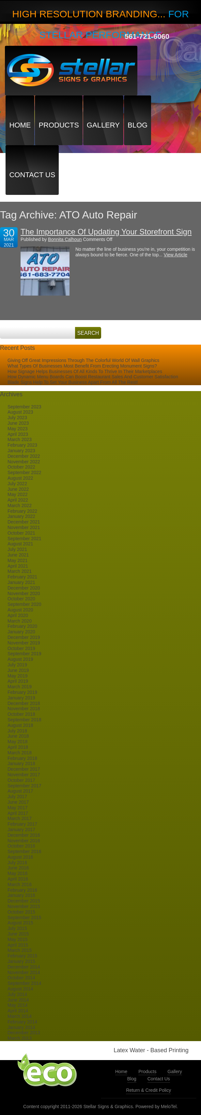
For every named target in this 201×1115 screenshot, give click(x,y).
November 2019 (24, 642)
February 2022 (22, 511)
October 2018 (21, 714)
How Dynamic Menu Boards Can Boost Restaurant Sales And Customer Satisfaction (93, 376)
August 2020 (20, 609)
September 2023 (24, 406)
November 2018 (24, 708)
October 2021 (21, 533)
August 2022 (20, 478)
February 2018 (22, 758)
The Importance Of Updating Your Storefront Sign (106, 231)
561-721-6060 (147, 36)
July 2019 (17, 664)
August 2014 (20, 988)
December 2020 (24, 588)
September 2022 (24, 472)
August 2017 (20, 791)
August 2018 (20, 725)
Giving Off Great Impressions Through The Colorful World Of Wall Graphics (83, 360)
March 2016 (20, 884)
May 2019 (17, 675)
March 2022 (20, 505)
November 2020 (24, 593)
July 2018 (17, 730)
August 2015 (20, 922)
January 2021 (21, 582)
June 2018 (18, 736)
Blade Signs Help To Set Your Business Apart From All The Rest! (73, 382)
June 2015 (18, 933)
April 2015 (18, 945)
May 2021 (17, 560)
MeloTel (169, 1106)
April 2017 (18, 813)
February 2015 (22, 955)
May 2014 (17, 1005)
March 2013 (20, 1038)
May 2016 (17, 873)
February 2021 (22, 576)
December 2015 (24, 900)
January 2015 (21, 961)
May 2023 (17, 428)
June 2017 (18, 802)
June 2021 (18, 555)
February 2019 (22, 692)
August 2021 (20, 543)
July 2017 (17, 796)
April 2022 (18, 500)
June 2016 (18, 867)
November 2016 (24, 840)
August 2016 (20, 857)
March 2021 (20, 571)
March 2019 (20, 686)
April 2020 (18, 615)
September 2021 (24, 538)
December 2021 (24, 521)
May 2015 (17, 939)
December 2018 (24, 703)
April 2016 (18, 879)
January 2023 (21, 450)
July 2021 (17, 549)
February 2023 (22, 445)
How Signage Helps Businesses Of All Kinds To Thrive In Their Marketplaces (85, 371)
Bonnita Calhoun (65, 239)
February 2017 (22, 824)
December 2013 (24, 1032)
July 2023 (17, 417)
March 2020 (20, 621)
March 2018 (20, 752)
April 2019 (18, 681)
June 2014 (18, 1000)
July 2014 (17, 994)
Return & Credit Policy (148, 1090)
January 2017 (21, 829)
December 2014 (24, 966)
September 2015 (24, 917)
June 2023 (18, 423)
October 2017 (21, 780)
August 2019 (20, 659)
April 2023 (18, 434)
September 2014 (24, 983)
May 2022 (17, 494)
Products (59, 125)
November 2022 (24, 461)
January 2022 (21, 516)
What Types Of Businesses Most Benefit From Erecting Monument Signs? (82, 366)
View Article (175, 254)
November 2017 (24, 774)
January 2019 (21, 697)
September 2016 (24, 851)
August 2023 (20, 412)
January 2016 (21, 895)
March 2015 (20, 950)
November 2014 (24, 972)
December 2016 (24, 835)
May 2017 (17, 807)
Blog (137, 125)
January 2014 (21, 1027)
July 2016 (17, 862)
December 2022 (24, 456)
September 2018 (24, 719)
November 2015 (24, 906)
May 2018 (17, 741)
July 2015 (17, 928)
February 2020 (22, 626)
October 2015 (21, 912)
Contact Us (32, 175)
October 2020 (21, 598)
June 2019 (18, 670)
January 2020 (21, 631)
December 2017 (24, 769)
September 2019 (24, 653)
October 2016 (21, 846)
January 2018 (21, 763)
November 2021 (24, 527)
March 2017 (20, 818)
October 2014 (21, 977)
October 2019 (21, 648)
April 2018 (18, 747)
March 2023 (20, 439)
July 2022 (17, 483)
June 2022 (18, 489)
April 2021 (18, 566)
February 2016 (22, 890)
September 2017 (24, 785)
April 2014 (18, 1010)
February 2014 (22, 1021)
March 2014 (20, 1016)
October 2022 (21, 467)
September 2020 (24, 604)
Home (20, 125)
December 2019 (24, 637)
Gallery (103, 125)
